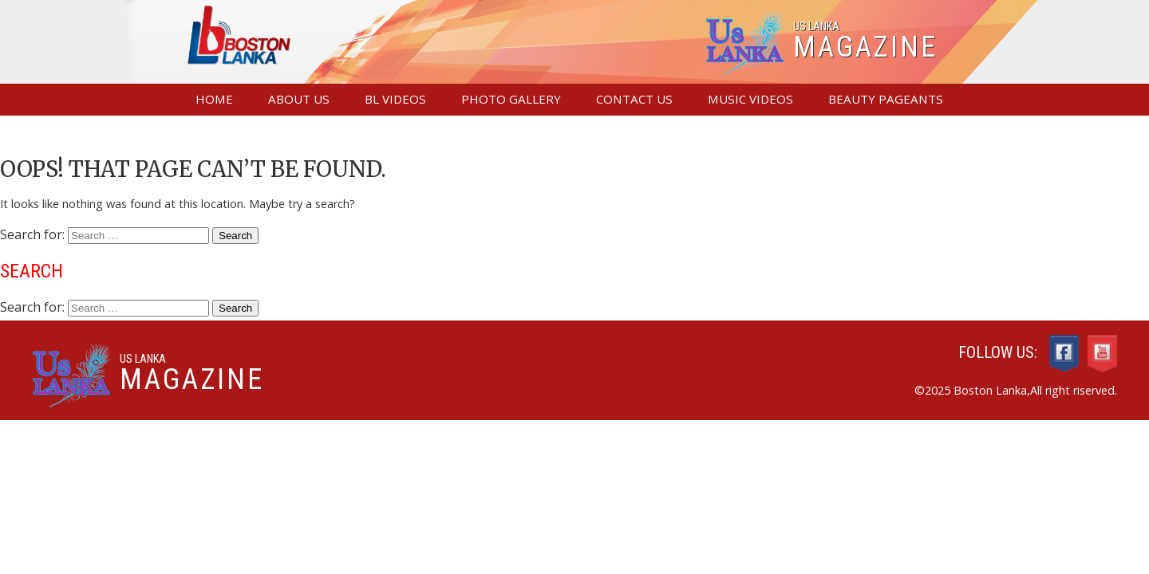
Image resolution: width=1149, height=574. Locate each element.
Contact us (634, 99)
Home (214, 99)
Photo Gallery (511, 99)
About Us (299, 99)
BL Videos (395, 99)
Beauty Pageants (885, 99)
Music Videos (750, 99)
